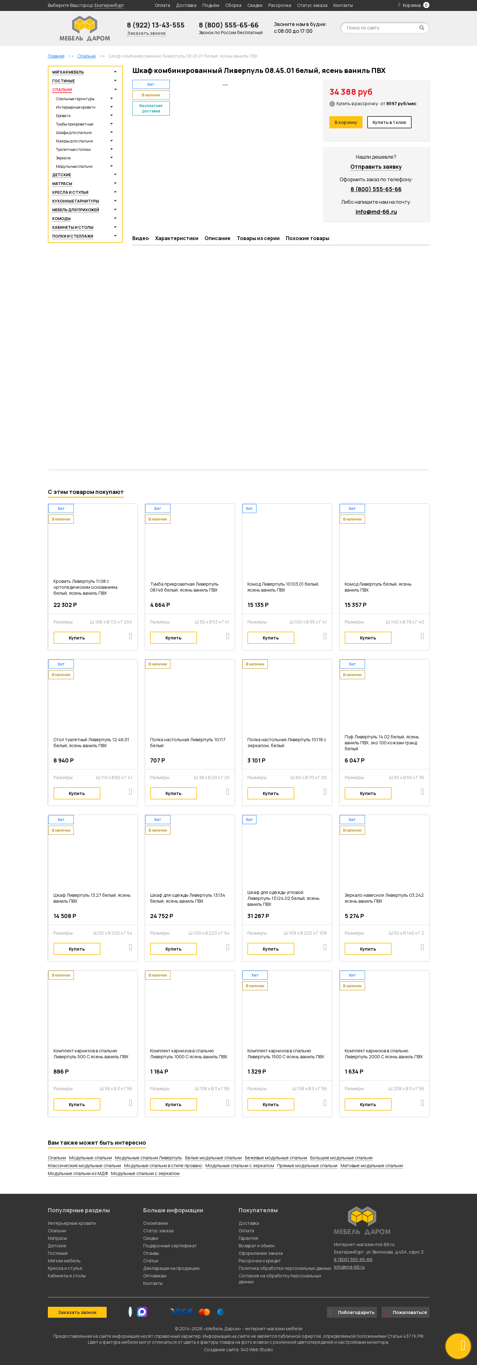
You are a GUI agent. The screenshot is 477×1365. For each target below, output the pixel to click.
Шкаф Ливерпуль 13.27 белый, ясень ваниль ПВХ (92, 898)
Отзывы (151, 1253)
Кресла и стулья (70, 192)
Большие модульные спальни (341, 1158)
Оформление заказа (261, 1253)
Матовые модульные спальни (372, 1165)
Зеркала (63, 158)
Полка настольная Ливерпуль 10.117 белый (188, 742)
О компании (155, 1223)
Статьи (150, 1261)
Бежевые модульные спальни (276, 1158)
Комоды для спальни (74, 141)
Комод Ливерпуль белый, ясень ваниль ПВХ (378, 587)
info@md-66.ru (376, 211)
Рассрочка (279, 5)
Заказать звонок (146, 33)
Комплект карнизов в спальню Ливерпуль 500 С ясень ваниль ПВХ (90, 1054)
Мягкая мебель (68, 72)
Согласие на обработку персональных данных (280, 1279)
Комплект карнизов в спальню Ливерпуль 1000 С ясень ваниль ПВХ (188, 1054)
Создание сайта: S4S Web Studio (238, 1349)
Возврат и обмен (257, 1246)
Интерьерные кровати (75, 107)
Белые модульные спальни (213, 1158)
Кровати (63, 115)
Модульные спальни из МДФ (78, 1173)
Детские (61, 174)
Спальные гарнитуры (75, 98)
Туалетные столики (73, 149)
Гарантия (248, 1238)
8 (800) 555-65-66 (229, 25)
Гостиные (63, 81)
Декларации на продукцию (171, 1268)
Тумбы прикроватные (74, 124)
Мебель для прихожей (75, 210)
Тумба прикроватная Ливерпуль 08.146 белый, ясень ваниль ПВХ (184, 587)
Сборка (233, 5)
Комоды (61, 218)
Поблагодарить (351, 1312)
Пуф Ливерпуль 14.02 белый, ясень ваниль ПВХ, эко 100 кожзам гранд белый (382, 743)
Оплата (162, 5)
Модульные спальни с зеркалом (240, 1165)
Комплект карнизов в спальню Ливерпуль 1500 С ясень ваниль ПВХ (285, 1054)
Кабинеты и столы (73, 227)
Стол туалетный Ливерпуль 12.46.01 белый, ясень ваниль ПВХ (91, 742)
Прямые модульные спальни (307, 1165)
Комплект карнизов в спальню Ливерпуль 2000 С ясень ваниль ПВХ (384, 1054)
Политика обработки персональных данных (285, 1268)
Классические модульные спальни (84, 1165)
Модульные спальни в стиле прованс (163, 1165)
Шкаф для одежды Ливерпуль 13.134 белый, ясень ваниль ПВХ (187, 898)
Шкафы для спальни (74, 132)
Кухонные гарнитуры (75, 201)
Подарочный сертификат (170, 1246)
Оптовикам (154, 1276)
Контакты (343, 5)
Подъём (210, 5)
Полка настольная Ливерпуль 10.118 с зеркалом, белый (286, 742)
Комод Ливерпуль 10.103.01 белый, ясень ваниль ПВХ (283, 587)
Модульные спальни (74, 166)
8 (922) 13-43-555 (156, 25)
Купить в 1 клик (389, 122)
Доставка (186, 5)
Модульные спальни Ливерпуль (148, 1158)
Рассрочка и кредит (260, 1261)
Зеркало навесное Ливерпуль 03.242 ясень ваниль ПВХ (384, 898)
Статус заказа (312, 5)
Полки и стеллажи (72, 236)
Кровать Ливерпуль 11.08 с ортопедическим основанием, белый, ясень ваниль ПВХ (86, 587)
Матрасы (62, 183)
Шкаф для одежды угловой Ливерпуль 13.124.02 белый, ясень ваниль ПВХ (283, 898)
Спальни (62, 89)
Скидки (255, 5)
